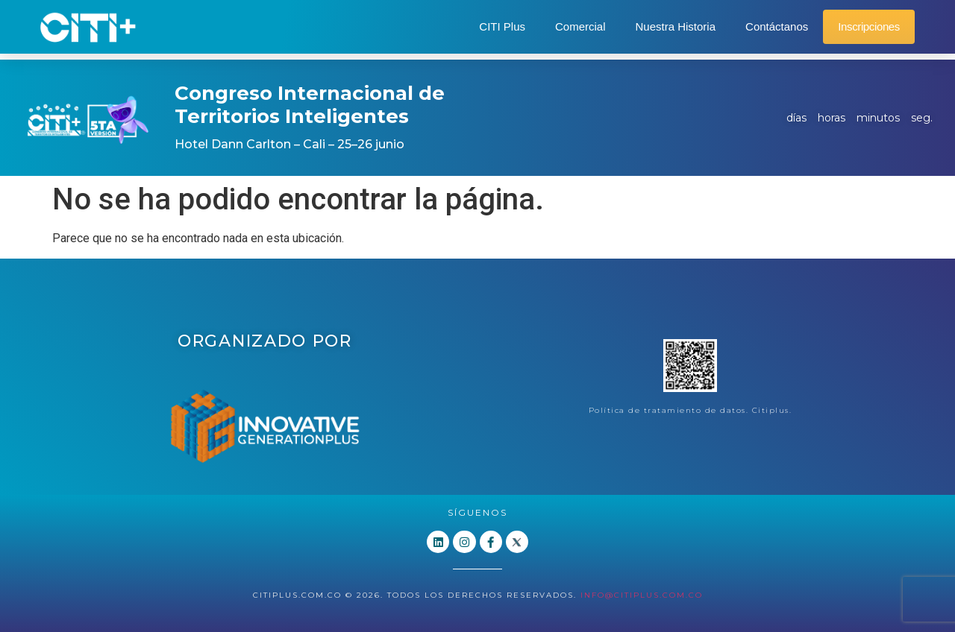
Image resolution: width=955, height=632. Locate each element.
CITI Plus (502, 26)
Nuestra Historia (676, 26)
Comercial (580, 26)
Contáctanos (776, 26)
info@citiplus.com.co (641, 595)
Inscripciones (869, 26)
